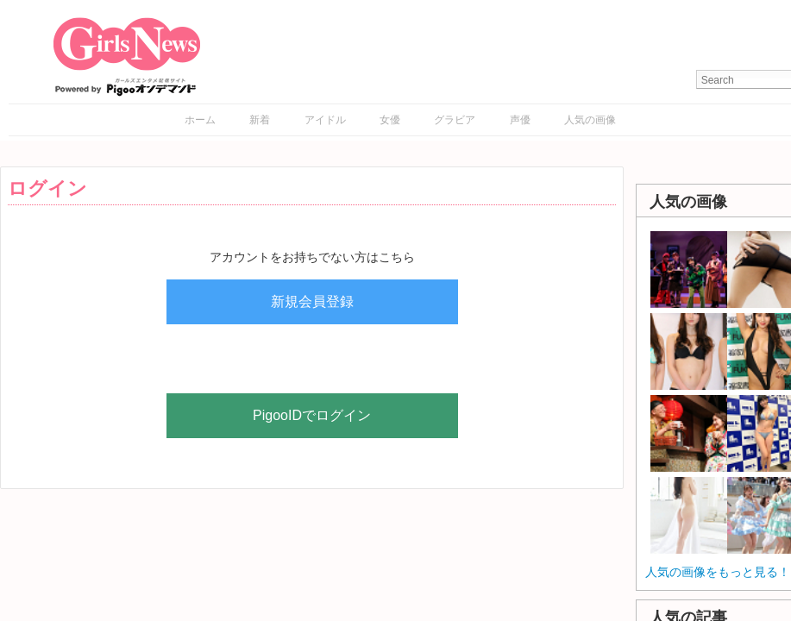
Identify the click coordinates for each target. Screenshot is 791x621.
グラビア (454, 120)
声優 (520, 120)
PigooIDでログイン (312, 415)
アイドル (325, 120)
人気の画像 (590, 120)
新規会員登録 (312, 301)
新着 (259, 120)
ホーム (200, 120)
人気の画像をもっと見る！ (717, 572)
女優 (390, 120)
